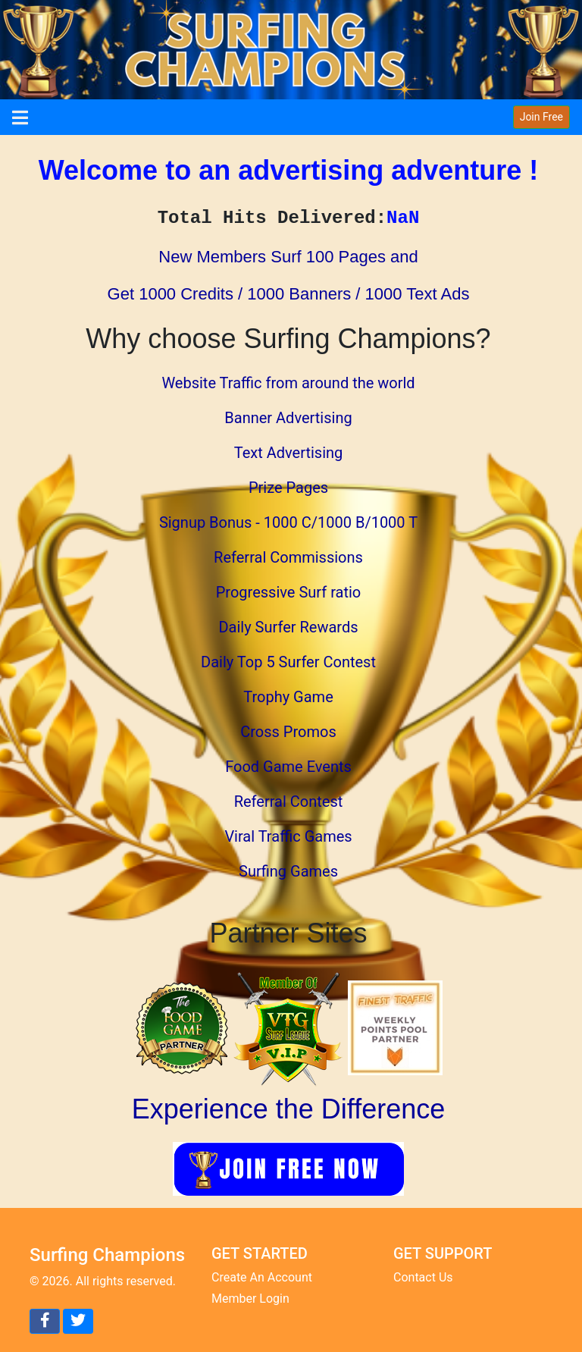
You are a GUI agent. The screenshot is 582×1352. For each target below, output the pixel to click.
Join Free (541, 117)
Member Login (250, 1298)
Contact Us (423, 1277)
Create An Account (261, 1277)
